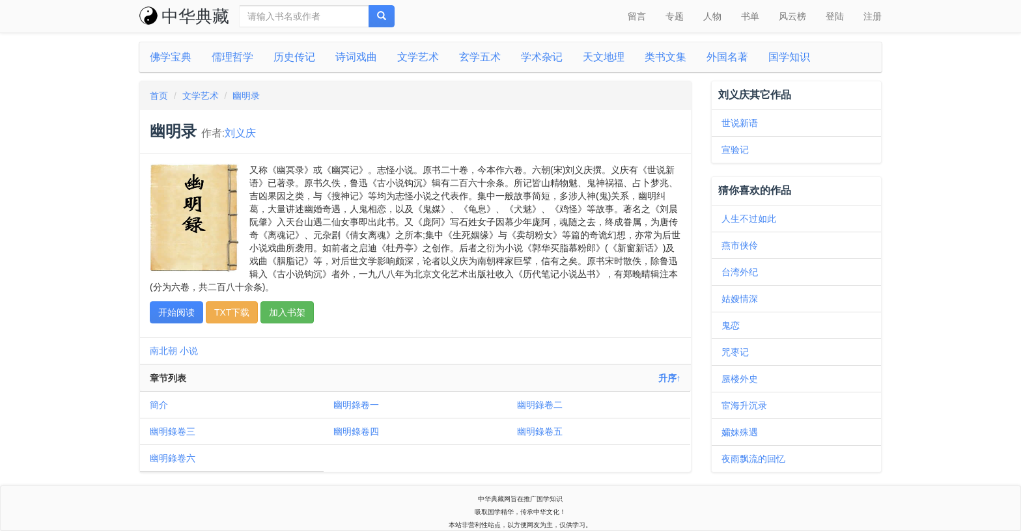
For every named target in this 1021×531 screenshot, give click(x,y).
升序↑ (669, 378)
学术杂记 (542, 56)
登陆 (835, 16)
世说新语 (739, 123)
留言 (637, 16)
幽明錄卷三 (172, 431)
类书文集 (665, 56)
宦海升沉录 (744, 405)
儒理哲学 (232, 56)
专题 (674, 16)
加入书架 (287, 312)
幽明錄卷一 (356, 405)
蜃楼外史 (739, 379)
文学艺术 (418, 56)
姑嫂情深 (739, 298)
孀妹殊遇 (739, 432)
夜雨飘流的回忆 (753, 459)
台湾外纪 (739, 272)
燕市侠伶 (739, 245)
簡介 (159, 405)
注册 (872, 16)
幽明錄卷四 (356, 431)
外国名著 (727, 56)
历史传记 (294, 56)
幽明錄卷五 (540, 431)
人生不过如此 (748, 218)
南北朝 (163, 351)
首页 (159, 95)
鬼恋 (730, 325)
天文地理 (603, 56)
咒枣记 (735, 352)
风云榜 (792, 16)
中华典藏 (184, 16)
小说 (189, 351)
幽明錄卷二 (540, 405)
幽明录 (246, 95)
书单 (750, 16)
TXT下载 (231, 312)
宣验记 (735, 149)
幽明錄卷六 (172, 458)
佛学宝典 (170, 56)
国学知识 (789, 56)
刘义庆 (240, 133)
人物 (712, 16)
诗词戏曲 (356, 56)
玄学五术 (480, 56)
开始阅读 (176, 312)
